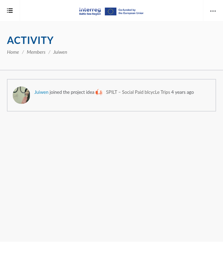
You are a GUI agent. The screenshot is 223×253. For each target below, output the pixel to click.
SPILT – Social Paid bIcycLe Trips (138, 92)
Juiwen (41, 92)
